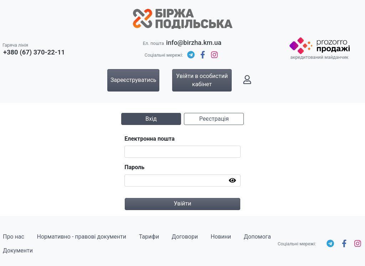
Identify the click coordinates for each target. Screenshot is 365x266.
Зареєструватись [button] (133, 80)
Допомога (257, 236)
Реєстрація (214, 118)
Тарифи (149, 236)
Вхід (150, 118)
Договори (185, 236)
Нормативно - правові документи (81, 236)
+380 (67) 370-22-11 (34, 52)
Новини (221, 236)
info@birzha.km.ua (193, 42)
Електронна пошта (149, 138)
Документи (18, 250)
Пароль (134, 167)
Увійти (182, 203)
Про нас (13, 236)
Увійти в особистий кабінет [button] (202, 80)
